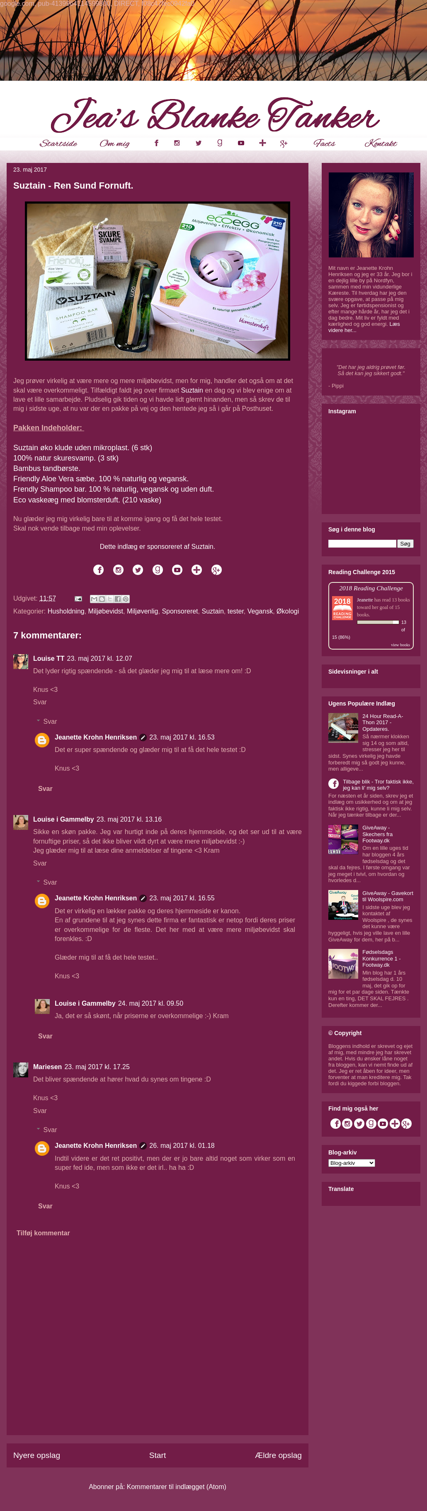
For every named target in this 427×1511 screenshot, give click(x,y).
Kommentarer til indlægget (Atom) (176, 1486)
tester (236, 611)
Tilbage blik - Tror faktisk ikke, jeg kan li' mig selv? (378, 785)
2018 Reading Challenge (371, 588)
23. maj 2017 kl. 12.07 (99, 658)
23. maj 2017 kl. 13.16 (129, 819)
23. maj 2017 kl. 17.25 (96, 1066)
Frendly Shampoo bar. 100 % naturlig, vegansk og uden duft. (114, 489)
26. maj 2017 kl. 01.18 (181, 1145)
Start (157, 1455)
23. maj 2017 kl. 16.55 (181, 898)
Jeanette (365, 600)
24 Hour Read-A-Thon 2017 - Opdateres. (382, 722)
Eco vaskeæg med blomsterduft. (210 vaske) (87, 500)
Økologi (288, 611)
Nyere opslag (36, 1455)
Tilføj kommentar (43, 1233)
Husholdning (66, 611)
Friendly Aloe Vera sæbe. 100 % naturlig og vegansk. (101, 479)
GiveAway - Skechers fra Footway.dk (377, 834)
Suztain (192, 390)
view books (400, 645)
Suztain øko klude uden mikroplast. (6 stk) (82, 448)
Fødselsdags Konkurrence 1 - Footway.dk (381, 958)
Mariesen (47, 1066)
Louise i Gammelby (63, 819)
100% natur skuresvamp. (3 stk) (66, 458)
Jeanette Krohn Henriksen (96, 737)
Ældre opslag (278, 1455)
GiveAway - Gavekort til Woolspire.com (387, 896)
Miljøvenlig (142, 611)
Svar (40, 702)
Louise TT (49, 658)
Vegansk (260, 611)
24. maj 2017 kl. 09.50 (150, 1003)
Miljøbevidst (105, 611)
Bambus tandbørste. (46, 468)
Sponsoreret (180, 611)
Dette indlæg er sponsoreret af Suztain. (157, 546)
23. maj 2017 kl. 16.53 (181, 737)
